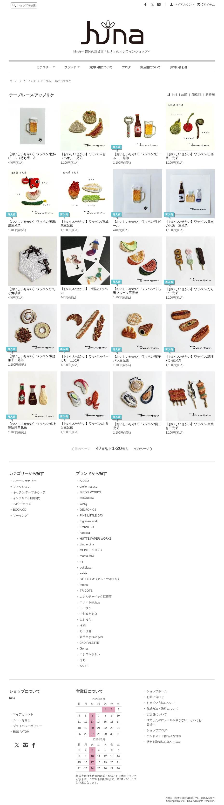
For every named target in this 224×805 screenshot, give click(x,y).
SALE (83, 666)
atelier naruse (88, 486)
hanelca (85, 533)
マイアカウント (184, 4)
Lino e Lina (87, 544)
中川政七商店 (88, 614)
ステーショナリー (24, 481)
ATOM (25, 731)
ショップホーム (157, 691)
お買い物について (100, 67)
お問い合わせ (178, 67)
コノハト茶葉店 (90, 602)
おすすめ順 (179, 94)
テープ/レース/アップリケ (56, 81)
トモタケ (85, 608)
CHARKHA (87, 498)
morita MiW (87, 556)
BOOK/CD (19, 509)
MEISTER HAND (91, 550)
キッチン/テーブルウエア (29, 492)
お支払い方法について (161, 702)
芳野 (83, 660)
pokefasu (86, 567)
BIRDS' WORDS (90, 492)
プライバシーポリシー (27, 726)
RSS (16, 731)
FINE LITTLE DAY (91, 515)
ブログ (126, 67)
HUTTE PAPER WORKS (96, 538)
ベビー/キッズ (22, 504)
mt (81, 562)
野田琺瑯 (85, 631)
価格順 (196, 94)
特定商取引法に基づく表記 (164, 742)
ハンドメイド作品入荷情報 (164, 736)
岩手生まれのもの (91, 637)
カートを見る (21, 720)
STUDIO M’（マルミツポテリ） (100, 579)
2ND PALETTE (89, 642)
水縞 (83, 625)
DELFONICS (88, 509)
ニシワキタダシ (90, 654)
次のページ (141, 448)
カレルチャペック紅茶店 (96, 596)
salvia (83, 573)
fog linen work (89, 521)
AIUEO (84, 481)
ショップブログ (157, 730)
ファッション (21, 486)
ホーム (14, 81)
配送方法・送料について (162, 708)
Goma (84, 648)
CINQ (83, 504)
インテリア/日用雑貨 (26, 498)
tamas (84, 585)
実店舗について (150, 67)
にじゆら (85, 619)
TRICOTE (86, 590)
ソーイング (29, 81)
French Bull (87, 527)
